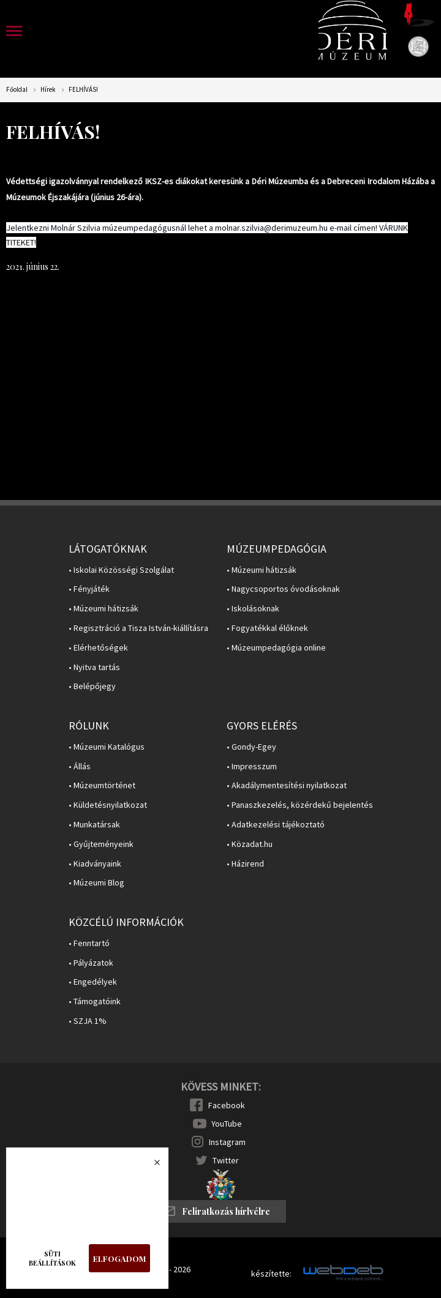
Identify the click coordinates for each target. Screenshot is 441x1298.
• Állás (80, 766)
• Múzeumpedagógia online (276, 648)
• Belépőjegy (92, 686)
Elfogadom (119, 1258)
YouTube (226, 1123)
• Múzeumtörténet (102, 785)
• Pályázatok (91, 963)
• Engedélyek (93, 982)
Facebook (226, 1105)
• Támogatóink (95, 1001)
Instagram (227, 1141)
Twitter (226, 1160)
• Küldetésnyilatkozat (108, 805)
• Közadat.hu (250, 844)
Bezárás (151, 1166)
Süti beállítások (52, 1258)
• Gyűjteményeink (101, 844)
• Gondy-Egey (251, 747)
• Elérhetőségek (98, 648)
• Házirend (245, 864)
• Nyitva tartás (94, 667)
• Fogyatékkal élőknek (267, 628)
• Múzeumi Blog (96, 883)
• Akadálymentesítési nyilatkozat (287, 785)
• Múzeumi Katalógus (107, 747)
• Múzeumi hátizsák (103, 608)
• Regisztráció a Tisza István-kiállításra (138, 628)
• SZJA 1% (88, 1021)
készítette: (271, 1274)
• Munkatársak (94, 824)
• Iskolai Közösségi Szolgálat (121, 570)
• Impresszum (252, 766)
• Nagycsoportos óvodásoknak (283, 589)
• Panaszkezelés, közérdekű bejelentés (300, 805)
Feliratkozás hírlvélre (226, 1211)
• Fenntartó (89, 943)
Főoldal (17, 90)
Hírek (48, 90)
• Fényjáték (89, 589)
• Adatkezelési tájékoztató (276, 824)
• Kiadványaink (95, 864)
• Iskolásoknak (253, 608)
